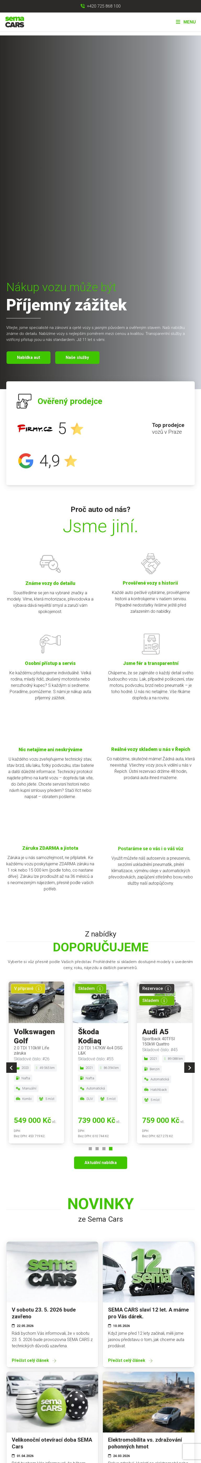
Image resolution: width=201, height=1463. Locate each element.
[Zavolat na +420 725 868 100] (101, 6)
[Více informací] (39, 988)
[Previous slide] (11, 1067)
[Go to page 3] (103, 1148)
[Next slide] (189, 1067)
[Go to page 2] (97, 1148)
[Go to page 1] (90, 1148)
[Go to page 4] (110, 1148)
